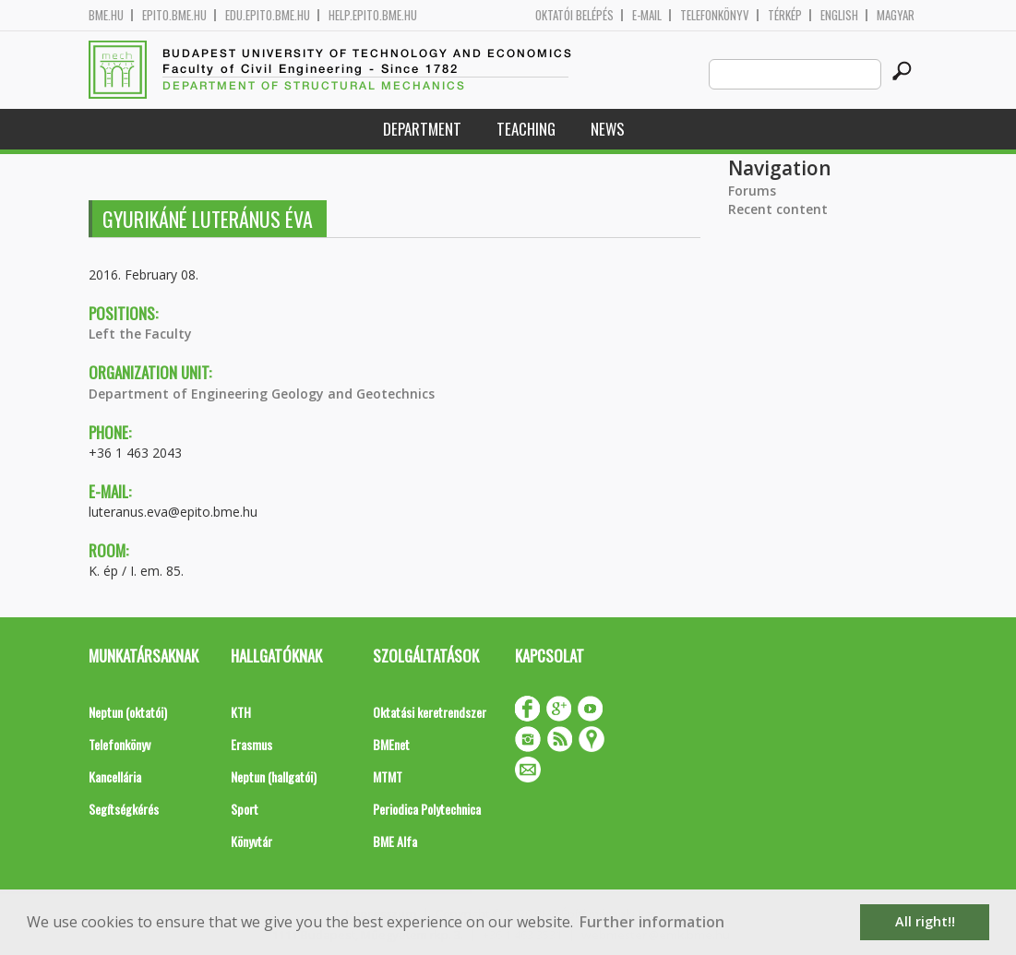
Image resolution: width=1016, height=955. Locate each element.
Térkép (785, 15)
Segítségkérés (124, 808)
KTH (241, 712)
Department (422, 128)
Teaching (526, 128)
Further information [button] (652, 922)
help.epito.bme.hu (373, 15)
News (608, 128)
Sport (244, 808)
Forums (752, 190)
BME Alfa (395, 841)
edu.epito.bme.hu (267, 15)
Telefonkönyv (714, 15)
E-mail (647, 15)
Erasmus (251, 744)
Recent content (778, 209)
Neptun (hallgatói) (274, 776)
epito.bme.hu (174, 15)
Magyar (895, 15)
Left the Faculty (140, 333)
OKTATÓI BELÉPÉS (574, 15)
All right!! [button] (925, 921)
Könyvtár (251, 841)
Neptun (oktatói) (128, 712)
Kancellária (115, 776)
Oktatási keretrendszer (429, 712)
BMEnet (391, 744)
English (839, 15)
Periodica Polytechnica (427, 808)
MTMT (387, 776)
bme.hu (106, 15)
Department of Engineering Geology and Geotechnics (262, 393)
